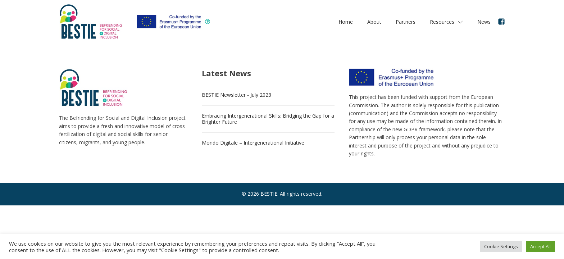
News (484, 21)
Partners (405, 21)
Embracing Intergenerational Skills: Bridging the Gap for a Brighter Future (268, 118)
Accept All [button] (540, 246)
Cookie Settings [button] (501, 246)
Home (345, 21)
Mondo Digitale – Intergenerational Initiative (253, 142)
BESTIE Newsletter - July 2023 (236, 94)
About (374, 21)
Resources (446, 21)
